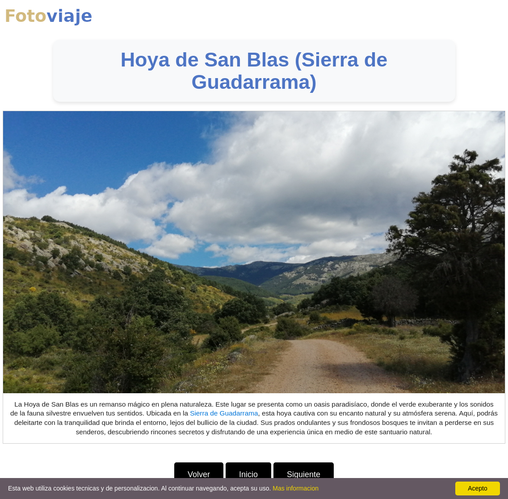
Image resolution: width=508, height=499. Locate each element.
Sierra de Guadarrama (224, 413)
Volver (199, 474)
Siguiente (303, 474)
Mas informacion (296, 488)
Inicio (248, 474)
